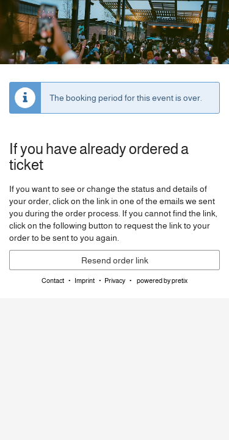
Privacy (114, 280)
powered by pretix (162, 280)
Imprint (85, 280)
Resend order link (114, 260)
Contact (53, 280)
